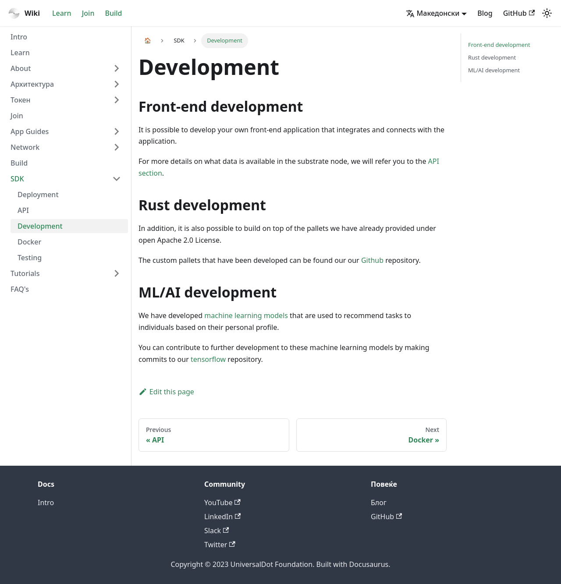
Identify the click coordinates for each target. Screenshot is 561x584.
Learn (61, 13)
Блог (379, 502)
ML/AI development (494, 70)
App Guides (30, 131)
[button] (436, 13)
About (21, 68)
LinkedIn (222, 516)
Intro (19, 37)
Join (88, 13)
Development (40, 226)
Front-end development (499, 45)
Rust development (492, 57)
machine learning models (246, 315)
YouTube (222, 502)
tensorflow (208, 359)
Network (25, 147)
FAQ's (20, 289)
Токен (21, 100)
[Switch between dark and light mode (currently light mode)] (547, 13)
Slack (216, 530)
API (23, 210)
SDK (17, 179)
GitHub (519, 13)
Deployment (38, 194)
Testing (30, 257)
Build (113, 13)
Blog (484, 13)
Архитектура (32, 84)
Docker (29, 242)
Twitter (219, 544)
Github (372, 260)
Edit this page (166, 391)
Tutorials (25, 273)
